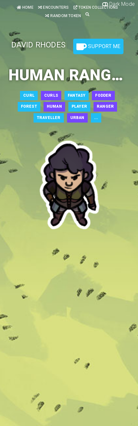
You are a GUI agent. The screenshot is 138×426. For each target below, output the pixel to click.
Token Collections (96, 7)
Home (25, 7)
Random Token (63, 16)
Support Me (98, 47)
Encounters (53, 7)
